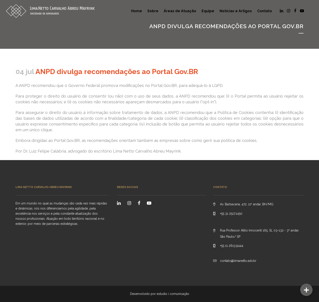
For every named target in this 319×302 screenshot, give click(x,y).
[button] (306, 290)
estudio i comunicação (173, 294)
